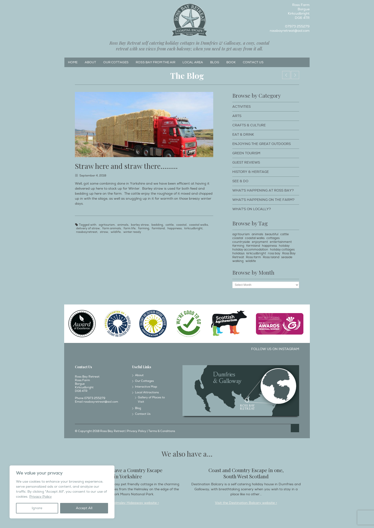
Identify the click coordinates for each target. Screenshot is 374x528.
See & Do (240, 181)
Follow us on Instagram (275, 349)
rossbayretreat (86, 232)
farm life (129, 228)
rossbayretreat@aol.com (290, 31)
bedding (157, 225)
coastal (181, 225)
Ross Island (271, 257)
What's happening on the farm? (263, 200)
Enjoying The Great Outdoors (261, 144)
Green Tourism (246, 153)
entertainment (281, 242)
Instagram (75, 6)
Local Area (192, 62)
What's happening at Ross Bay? (263, 190)
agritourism (107, 225)
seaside (286, 257)
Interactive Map (146, 387)
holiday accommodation (250, 249)
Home (73, 62)
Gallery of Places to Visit (151, 400)
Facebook (67, 6)
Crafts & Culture (249, 125)
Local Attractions (147, 392)
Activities (241, 107)
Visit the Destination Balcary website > (246, 503)
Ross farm (253, 257)
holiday (284, 246)
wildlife (116, 232)
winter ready (132, 232)
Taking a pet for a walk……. (286, 75)
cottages (273, 238)
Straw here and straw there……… (126, 166)
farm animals (111, 228)
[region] (62, 491)
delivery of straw (88, 228)
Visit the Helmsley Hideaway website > (128, 503)
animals (122, 225)
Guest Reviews (246, 162)
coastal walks (198, 225)
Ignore (37, 508)
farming (143, 228)
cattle (170, 225)
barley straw (140, 225)
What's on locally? (251, 209)
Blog (214, 62)
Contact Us (253, 62)
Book (231, 62)
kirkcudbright (193, 228)
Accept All (84, 508)
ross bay (274, 253)
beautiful (271, 234)
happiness (174, 228)
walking (238, 261)
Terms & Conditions (161, 431)
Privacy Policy (40, 497)
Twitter (83, 6)
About (90, 62)
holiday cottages (282, 249)
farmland (158, 228)
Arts (236, 116)
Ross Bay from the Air (155, 62)
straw (104, 232)
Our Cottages (116, 62)
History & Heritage (250, 172)
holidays (238, 253)
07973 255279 (297, 26)
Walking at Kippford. (295, 75)
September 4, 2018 (92, 175)
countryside (241, 242)
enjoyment (260, 242)
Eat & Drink (243, 135)
